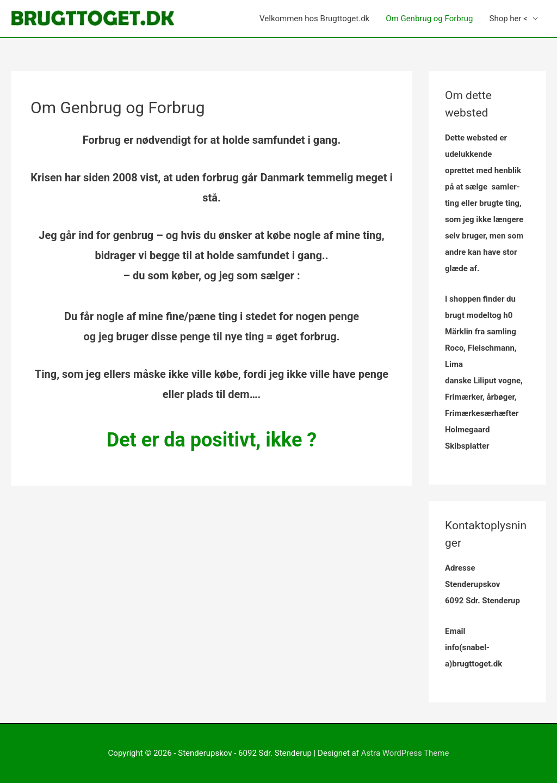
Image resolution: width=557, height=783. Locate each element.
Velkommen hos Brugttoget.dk (314, 18)
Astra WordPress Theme (405, 753)
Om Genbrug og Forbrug (429, 18)
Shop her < (508, 18)
